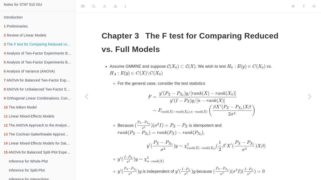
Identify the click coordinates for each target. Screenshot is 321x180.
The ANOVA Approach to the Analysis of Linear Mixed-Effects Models (39, 125)
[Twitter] (293, 6)
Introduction (13, 17)
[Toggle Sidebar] (82, 6)
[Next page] (309, 96)
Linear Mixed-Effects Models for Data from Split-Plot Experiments (39, 143)
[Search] (93, 6)
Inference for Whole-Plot (28, 161)
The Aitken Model (20, 107)
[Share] (313, 6)
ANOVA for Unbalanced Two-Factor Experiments (39, 89)
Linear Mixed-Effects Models (29, 116)
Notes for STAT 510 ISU (23, 4)
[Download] (115, 6)
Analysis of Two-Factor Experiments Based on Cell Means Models (39, 53)
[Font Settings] (104, 6)
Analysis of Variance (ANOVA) (29, 71)
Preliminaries (16, 26)
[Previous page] (86, 96)
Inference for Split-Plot (27, 170)
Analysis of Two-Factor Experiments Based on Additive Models (39, 62)
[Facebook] (303, 6)
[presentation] (181, 66)
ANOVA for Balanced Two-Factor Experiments (39, 80)
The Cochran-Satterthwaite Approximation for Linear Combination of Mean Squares (39, 134)
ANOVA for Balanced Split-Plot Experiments (39, 152)
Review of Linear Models (25, 35)
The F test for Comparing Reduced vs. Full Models (39, 44)
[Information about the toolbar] (125, 6)
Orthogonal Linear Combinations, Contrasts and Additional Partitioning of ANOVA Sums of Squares (39, 98)
